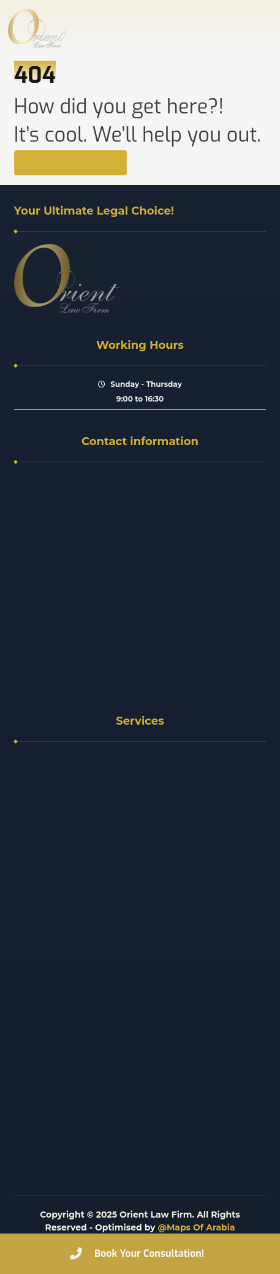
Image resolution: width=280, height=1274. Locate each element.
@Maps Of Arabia (196, 1227)
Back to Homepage (70, 163)
